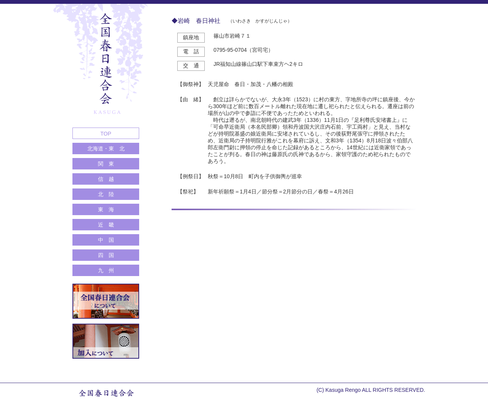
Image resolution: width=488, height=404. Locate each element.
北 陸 (106, 194)
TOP (105, 134)
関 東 (106, 164)
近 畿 (106, 225)
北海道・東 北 (106, 148)
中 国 (106, 240)
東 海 (106, 209)
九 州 (106, 270)
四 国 (106, 255)
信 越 (106, 179)
